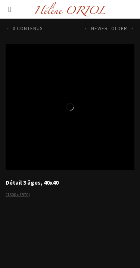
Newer (99, 28)
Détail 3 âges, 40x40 (32, 182)
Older (119, 28)
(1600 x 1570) (18, 194)
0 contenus (28, 28)
